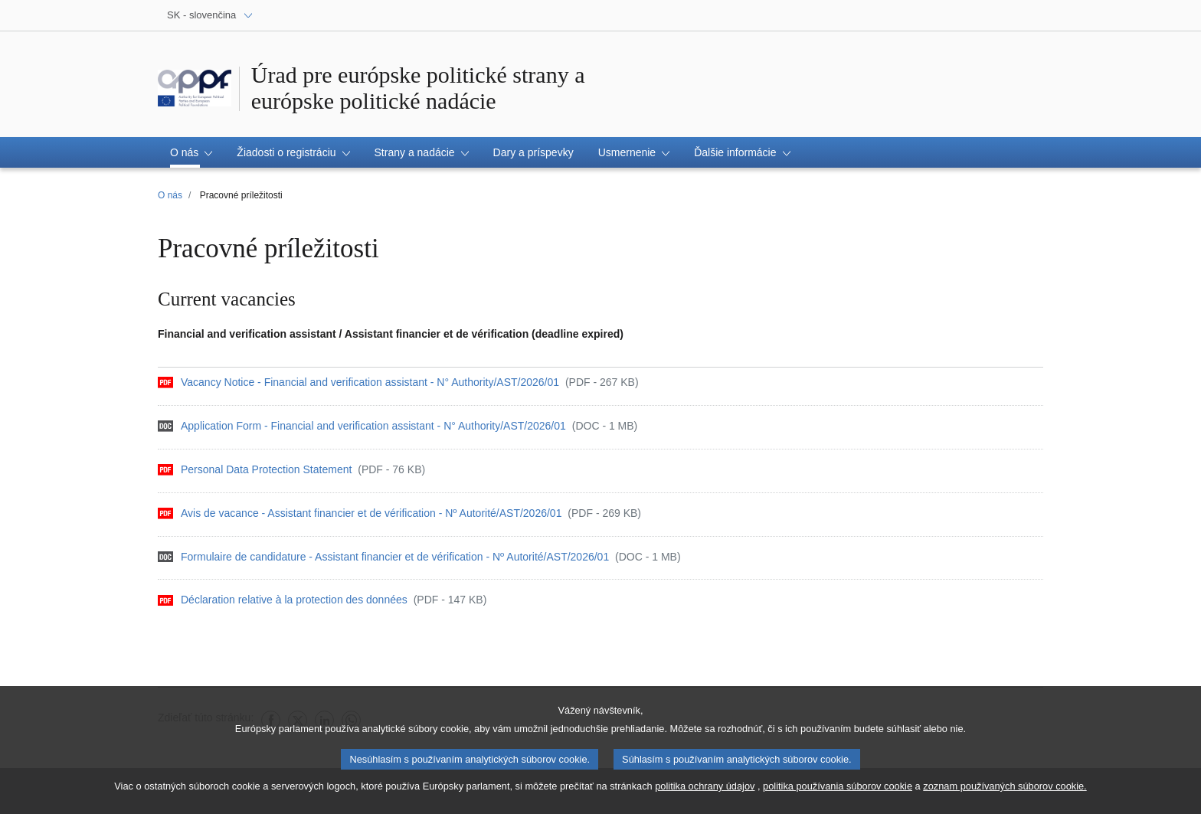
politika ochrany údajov (704, 791)
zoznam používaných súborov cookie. (1004, 791)
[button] (191, 152)
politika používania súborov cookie (837, 791)
